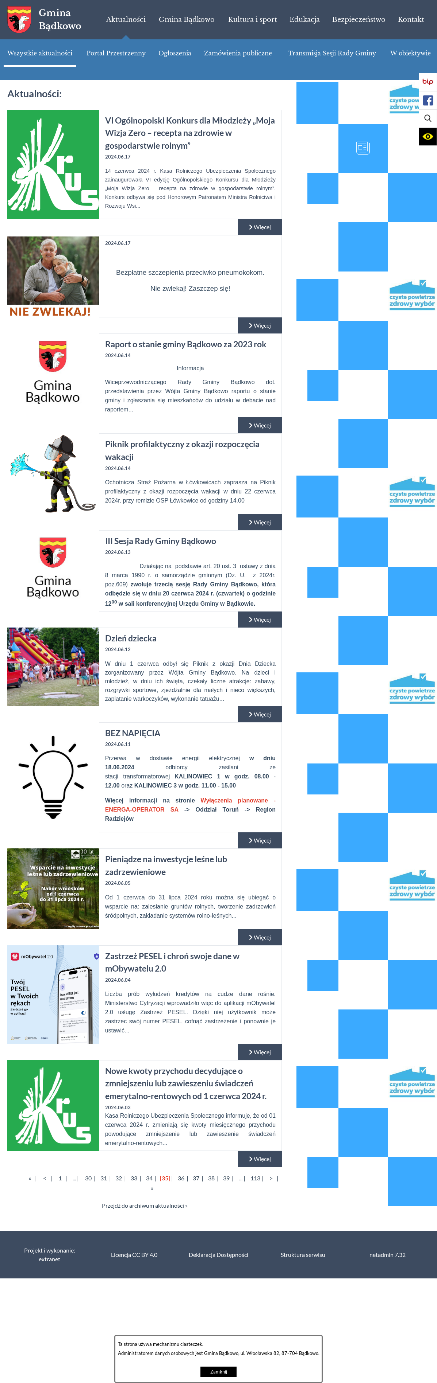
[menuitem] (126, 19)
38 (211, 1178)
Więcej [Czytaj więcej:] (260, 325)
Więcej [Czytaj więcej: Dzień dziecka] (260, 714)
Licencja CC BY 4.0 (134, 1254)
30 (88, 1178)
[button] (428, 118)
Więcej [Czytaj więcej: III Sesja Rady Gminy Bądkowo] (260, 619)
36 (181, 1178)
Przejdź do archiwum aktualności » (145, 1205)
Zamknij (218, 1372)
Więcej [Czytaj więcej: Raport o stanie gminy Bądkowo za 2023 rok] (260, 425)
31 (103, 1178)
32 (118, 1178)
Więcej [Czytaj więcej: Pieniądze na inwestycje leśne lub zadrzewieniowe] (260, 937)
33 (134, 1178)
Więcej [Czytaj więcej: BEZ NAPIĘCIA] (260, 840)
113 (255, 1178)
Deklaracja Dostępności (218, 1254)
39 (226, 1178)
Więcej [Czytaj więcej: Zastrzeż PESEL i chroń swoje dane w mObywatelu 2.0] (260, 1052)
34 (149, 1178)
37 (196, 1178)
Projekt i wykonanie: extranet (49, 1254)
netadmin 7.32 (387, 1254)
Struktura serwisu (303, 1254)
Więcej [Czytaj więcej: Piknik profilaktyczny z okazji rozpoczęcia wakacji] (260, 522)
